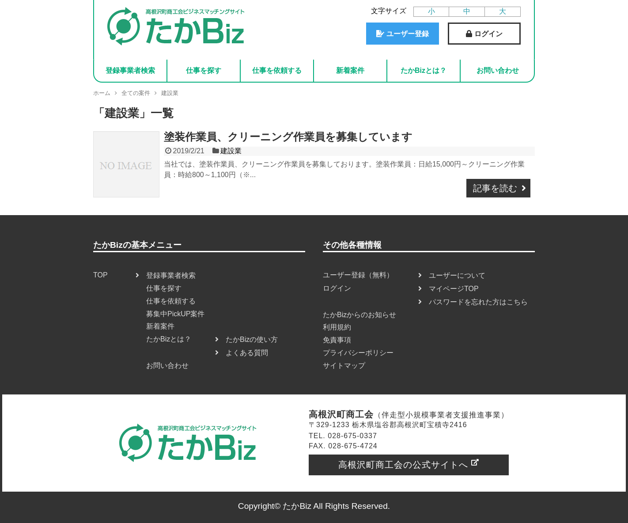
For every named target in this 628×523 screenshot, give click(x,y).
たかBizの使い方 (252, 339)
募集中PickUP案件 (175, 314)
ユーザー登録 (407, 34)
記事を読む (495, 188)
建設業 (231, 151)
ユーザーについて (457, 275)
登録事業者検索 (130, 70)
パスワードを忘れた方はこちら (478, 302)
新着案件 (350, 70)
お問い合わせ (498, 70)
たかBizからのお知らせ (359, 314)
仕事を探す (203, 70)
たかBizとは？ (423, 70)
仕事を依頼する (277, 70)
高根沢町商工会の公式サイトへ (403, 465)
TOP (100, 275)
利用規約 (337, 327)
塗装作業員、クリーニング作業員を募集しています (288, 137)
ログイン (488, 34)
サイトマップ (344, 365)
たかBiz (297, 506)
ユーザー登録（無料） (358, 275)
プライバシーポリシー (358, 352)
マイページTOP (454, 288)
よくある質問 (247, 352)
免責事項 (337, 340)
